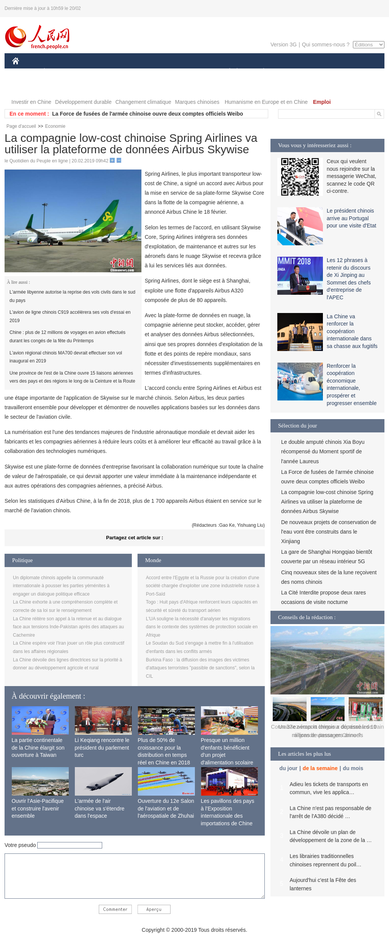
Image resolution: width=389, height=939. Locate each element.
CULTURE (192, 71)
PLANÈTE (259, 71)
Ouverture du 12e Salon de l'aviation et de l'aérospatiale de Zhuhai (166, 808)
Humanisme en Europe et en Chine (266, 102)
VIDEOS (27, 87)
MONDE (93, 71)
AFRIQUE (125, 71)
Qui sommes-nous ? (325, 44)
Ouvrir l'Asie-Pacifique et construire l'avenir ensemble (38, 808)
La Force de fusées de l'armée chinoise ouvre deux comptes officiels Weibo (147, 114)
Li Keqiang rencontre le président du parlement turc (102, 747)
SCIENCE (158, 71)
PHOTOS (357, 71)
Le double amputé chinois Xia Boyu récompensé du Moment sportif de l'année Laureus (322, 451)
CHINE (25, 71)
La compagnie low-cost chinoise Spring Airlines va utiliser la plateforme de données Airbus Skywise (327, 501)
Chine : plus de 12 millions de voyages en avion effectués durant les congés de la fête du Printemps (67, 336)
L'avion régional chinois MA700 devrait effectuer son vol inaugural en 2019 (65, 357)
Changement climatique (143, 102)
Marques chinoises (197, 102)
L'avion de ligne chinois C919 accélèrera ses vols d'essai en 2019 (70, 316)
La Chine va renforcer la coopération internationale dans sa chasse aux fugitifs (352, 331)
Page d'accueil (21, 126)
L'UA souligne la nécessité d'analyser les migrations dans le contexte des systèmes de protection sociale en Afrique (202, 627)
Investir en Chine (31, 102)
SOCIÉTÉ (226, 71)
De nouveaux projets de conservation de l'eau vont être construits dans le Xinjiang (328, 531)
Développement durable (83, 102)
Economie (55, 126)
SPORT (290, 71)
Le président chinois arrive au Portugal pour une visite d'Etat (351, 218)
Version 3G (283, 44)
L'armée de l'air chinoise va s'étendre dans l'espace (100, 808)
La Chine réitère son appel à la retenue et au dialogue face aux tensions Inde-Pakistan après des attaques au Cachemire (68, 627)
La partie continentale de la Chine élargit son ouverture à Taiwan (38, 747)
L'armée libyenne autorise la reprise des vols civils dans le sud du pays (72, 296)
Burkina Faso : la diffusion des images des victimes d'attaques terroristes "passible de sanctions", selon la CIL (200, 668)
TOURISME (322, 71)
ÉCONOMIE (58, 71)
